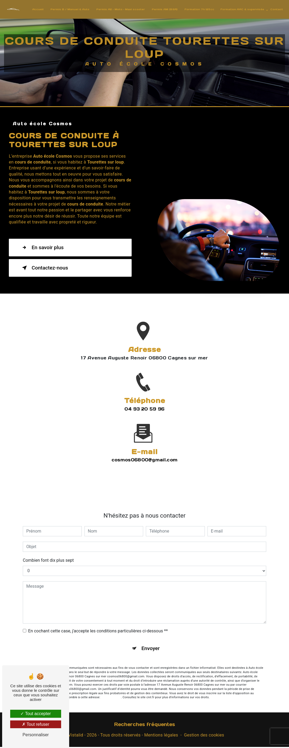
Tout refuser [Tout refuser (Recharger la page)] (35, 724)
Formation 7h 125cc (198, 9)
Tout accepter (35, 713)
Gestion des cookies (204, 736)
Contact (275, 9)
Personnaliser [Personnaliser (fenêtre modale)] (36, 734)
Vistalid (75, 736)
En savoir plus (42, 248)
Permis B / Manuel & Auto (68, 9)
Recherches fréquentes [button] (144, 725)
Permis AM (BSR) (163, 9)
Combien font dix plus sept (48, 548)
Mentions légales (161, 736)
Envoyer (151, 637)
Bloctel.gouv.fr (111, 686)
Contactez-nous (44, 269)
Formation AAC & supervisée (240, 9)
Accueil (36, 9)
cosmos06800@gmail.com (145, 448)
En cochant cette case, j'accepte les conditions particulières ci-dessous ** (98, 619)
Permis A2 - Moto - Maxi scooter (119, 9)
